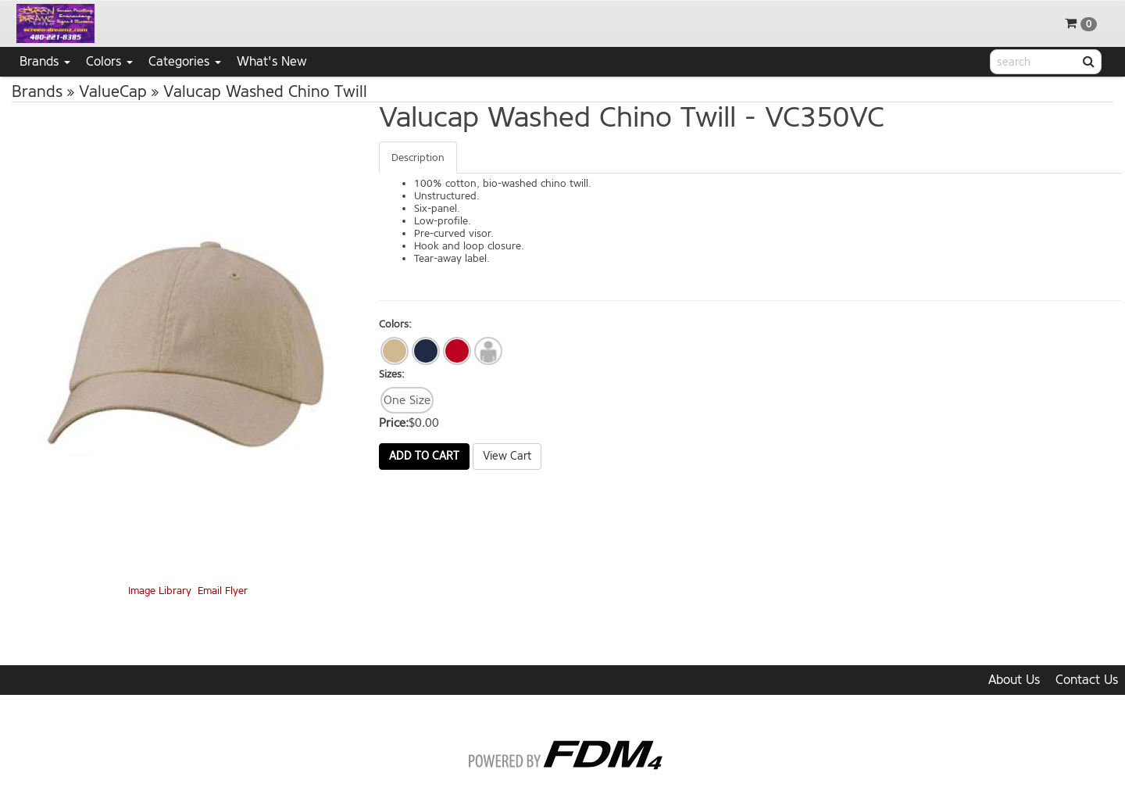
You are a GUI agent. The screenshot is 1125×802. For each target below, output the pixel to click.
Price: (394, 423)
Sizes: (392, 374)
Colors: (395, 324)
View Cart (507, 456)
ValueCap (113, 91)
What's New (272, 61)
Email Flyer (223, 590)
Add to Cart (424, 456)
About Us (1014, 679)
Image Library (159, 590)
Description (418, 157)
